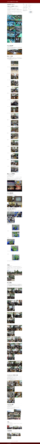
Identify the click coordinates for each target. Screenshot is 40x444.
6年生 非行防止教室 (10, 45)
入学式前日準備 (9, 430)
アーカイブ (30, 5)
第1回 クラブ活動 (10, 56)
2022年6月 (26, 8)
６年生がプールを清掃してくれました (12, 6)
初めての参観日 (9, 282)
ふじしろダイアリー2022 (12, 1)
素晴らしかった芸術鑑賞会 (11, 173)
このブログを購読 (30, 9)
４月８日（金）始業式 (10, 404)
